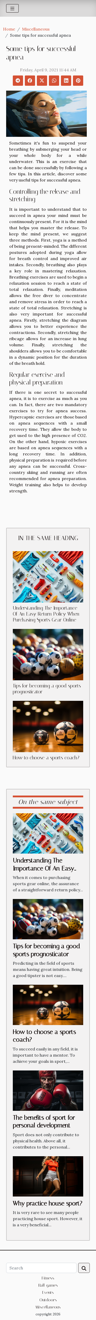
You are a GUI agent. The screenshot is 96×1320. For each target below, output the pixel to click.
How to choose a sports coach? (46, 758)
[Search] (41, 1268)
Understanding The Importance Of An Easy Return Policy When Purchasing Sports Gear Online (46, 614)
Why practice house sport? (47, 1203)
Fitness (48, 1278)
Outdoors (48, 1299)
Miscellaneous (36, 29)
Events (48, 1292)
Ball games (48, 1285)
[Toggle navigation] (12, 8)
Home (9, 29)
